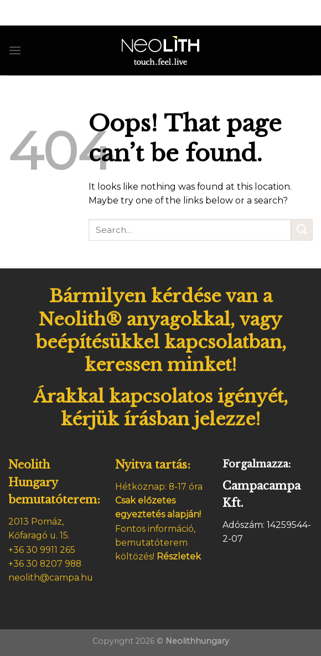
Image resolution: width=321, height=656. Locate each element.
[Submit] (302, 230)
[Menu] (15, 50)
